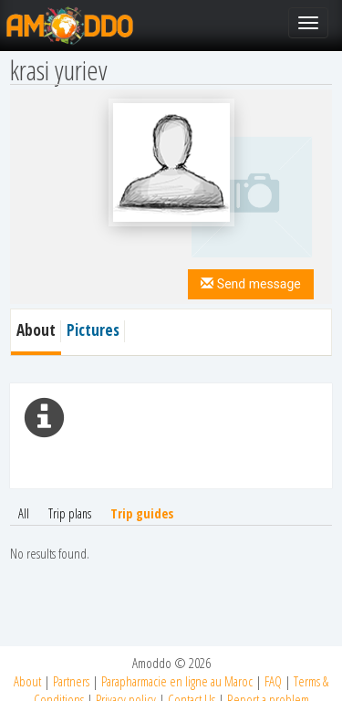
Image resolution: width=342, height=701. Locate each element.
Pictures (93, 329)
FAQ (273, 681)
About (27, 681)
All (23, 513)
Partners (71, 681)
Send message (250, 284)
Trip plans (69, 513)
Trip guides (141, 513)
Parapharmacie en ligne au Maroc (177, 681)
